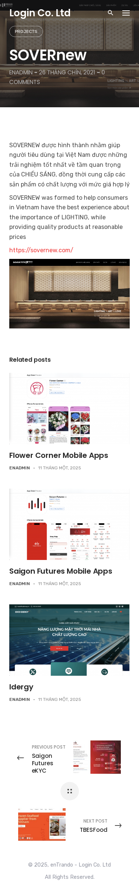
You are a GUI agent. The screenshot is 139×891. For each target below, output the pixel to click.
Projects (26, 31)
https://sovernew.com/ (41, 250)
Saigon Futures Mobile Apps (60, 571)
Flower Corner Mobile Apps (58, 455)
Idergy (21, 687)
